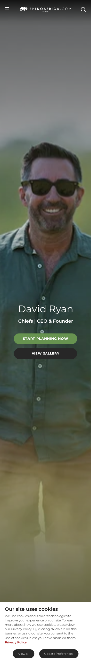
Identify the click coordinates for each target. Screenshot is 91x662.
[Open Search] (83, 9)
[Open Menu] (7, 9)
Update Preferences (58, 653)
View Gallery (45, 353)
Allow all (23, 653)
